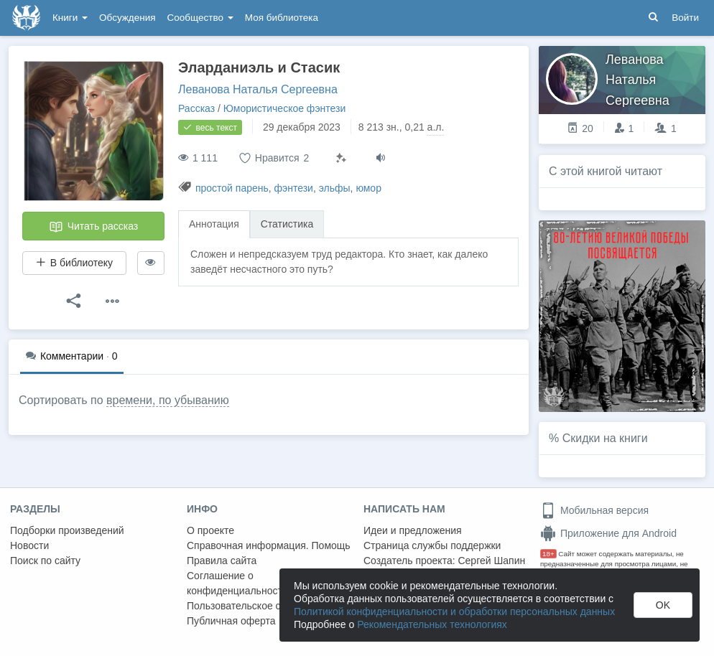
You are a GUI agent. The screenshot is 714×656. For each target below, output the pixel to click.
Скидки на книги (605, 438)
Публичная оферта (231, 621)
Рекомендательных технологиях (432, 624)
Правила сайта (221, 560)
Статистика (287, 224)
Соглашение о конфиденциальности (237, 583)
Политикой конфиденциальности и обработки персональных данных (454, 611)
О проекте (210, 530)
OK (663, 605)
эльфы (335, 188)
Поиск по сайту (45, 560)
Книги (70, 17)
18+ (548, 554)
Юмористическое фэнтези (284, 108)
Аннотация (214, 224)
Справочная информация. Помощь (269, 545)
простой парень (232, 188)
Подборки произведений (67, 530)
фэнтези (293, 188)
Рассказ (196, 108)
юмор (368, 188)
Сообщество (200, 17)
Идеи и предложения (412, 530)
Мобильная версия (594, 510)
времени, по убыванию (167, 400)
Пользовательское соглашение (259, 606)
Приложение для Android (608, 533)
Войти (685, 17)
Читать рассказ (93, 227)
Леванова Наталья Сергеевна (258, 89)
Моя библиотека (281, 17)
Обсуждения (127, 17)
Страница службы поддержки (432, 545)
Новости (29, 545)
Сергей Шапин (491, 560)
